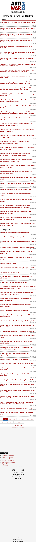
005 (23, 419)
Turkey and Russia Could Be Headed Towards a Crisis (17, 359)
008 (2, 422)
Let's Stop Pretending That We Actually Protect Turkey (18, 380)
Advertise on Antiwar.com (18, 427)
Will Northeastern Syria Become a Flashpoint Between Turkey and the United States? (17, 293)
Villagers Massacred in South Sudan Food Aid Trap (16, 189)
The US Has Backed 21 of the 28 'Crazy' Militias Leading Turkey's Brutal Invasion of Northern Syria (17, 403)
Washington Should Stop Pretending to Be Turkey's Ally (18, 321)
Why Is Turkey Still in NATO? (9, 263)
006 (28, 419)
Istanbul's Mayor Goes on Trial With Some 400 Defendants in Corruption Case (14, 142)
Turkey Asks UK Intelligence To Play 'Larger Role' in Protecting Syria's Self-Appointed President (16, 154)
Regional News (6, 464)
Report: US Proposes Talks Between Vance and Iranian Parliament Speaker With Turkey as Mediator (17, 71)
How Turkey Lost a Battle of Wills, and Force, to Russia (17, 363)
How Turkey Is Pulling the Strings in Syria (13, 237)
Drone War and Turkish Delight (10, 272)
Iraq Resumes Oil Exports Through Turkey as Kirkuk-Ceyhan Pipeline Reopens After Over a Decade (16, 88)
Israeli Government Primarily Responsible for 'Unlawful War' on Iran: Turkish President (17, 53)
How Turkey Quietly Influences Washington (14, 282)
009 (7, 422)
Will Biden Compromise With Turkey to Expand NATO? (17, 268)
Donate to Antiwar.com (8, 460)
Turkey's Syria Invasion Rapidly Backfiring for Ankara (17, 408)
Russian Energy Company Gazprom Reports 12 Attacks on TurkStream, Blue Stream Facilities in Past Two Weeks (17, 112)
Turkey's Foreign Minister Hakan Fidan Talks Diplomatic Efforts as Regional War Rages (17, 100)
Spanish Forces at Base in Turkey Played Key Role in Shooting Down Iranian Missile (16, 160)
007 (32, 419)
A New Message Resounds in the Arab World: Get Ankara (18, 331)
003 (14, 419)
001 (6, 419)
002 (10, 419)
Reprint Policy (5, 465)
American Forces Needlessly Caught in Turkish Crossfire (18, 247)
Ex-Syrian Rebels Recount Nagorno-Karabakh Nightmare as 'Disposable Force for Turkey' (18, 287)
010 (11, 422)
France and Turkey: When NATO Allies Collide (15, 310)
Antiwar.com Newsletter (8, 462)
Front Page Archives (7, 457)
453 (19, 422)
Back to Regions (18, 426)
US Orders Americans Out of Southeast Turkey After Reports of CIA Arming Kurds (16, 124)
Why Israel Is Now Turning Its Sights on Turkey (15, 232)
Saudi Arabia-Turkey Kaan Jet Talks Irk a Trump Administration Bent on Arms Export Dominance (15, 206)
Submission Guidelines (8, 455)
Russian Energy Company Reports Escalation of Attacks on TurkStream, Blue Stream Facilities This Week (17, 82)
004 (19, 419)
